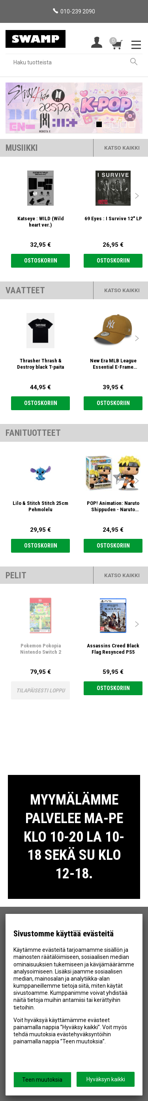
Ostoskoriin (40, 260)
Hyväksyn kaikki (105, 1079)
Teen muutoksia (42, 1080)
